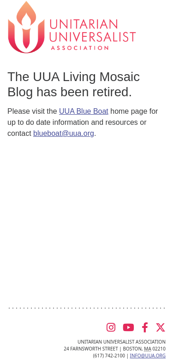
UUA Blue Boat (83, 111)
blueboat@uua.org (63, 133)
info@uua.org (148, 355)
